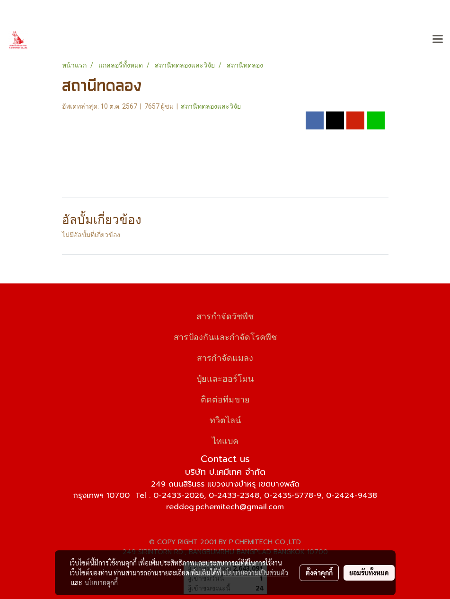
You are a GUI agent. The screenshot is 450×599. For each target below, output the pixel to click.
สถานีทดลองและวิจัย (211, 106)
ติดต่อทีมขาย (225, 398)
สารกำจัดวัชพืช (225, 315)
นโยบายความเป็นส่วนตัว (255, 572)
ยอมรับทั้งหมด (369, 572)
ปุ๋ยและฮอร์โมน (225, 377)
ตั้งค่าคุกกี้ (319, 572)
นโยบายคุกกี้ (101, 582)
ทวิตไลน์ (225, 419)
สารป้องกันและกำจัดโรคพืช (225, 336)
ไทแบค (225, 440)
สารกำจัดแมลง (225, 357)
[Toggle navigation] (437, 39)
